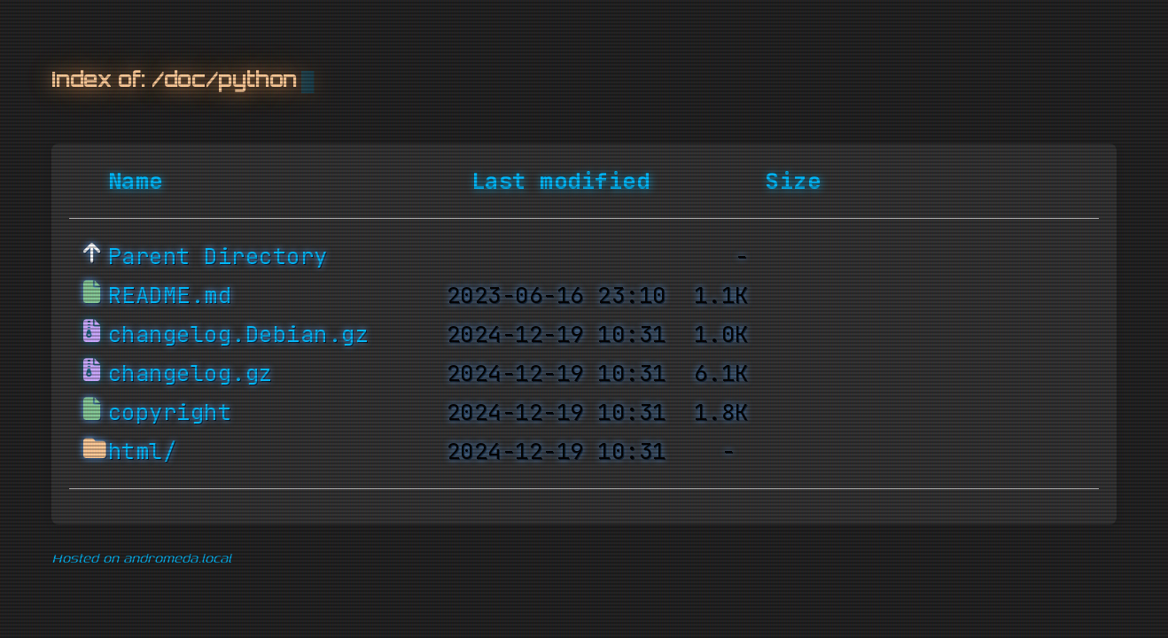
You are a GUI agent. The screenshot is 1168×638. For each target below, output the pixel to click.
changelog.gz (190, 374)
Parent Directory (218, 257)
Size (793, 182)
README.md (170, 296)
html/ (142, 452)
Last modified (560, 182)
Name (135, 182)
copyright (170, 413)
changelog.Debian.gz (239, 335)
